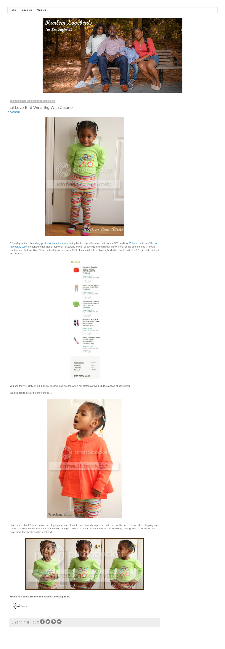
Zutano (133, 243)
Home (13, 10)
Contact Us (26, 10)
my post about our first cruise (53, 243)
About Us (41, 10)
